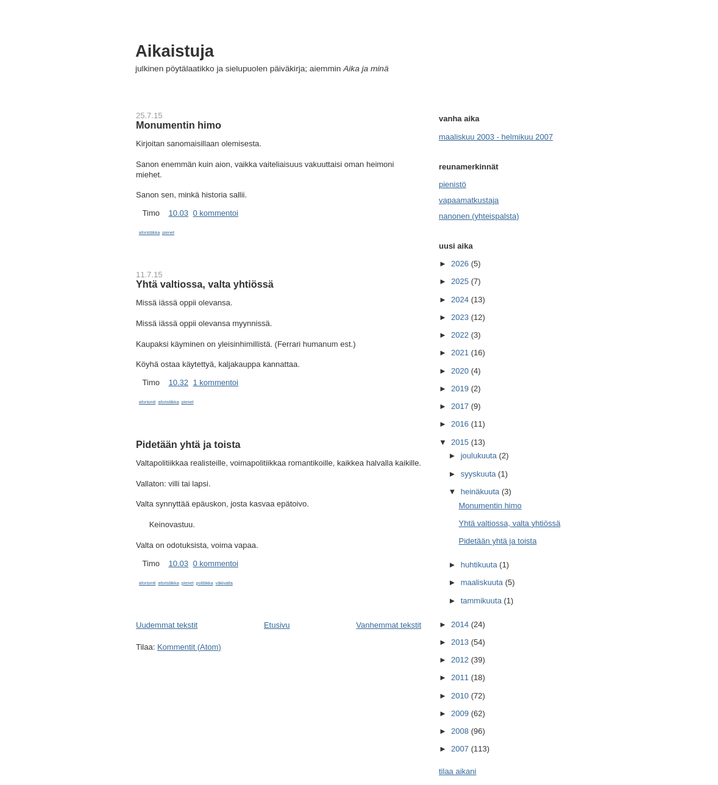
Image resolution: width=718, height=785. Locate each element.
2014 (461, 624)
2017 (461, 406)
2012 (461, 659)
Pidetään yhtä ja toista (188, 444)
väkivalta (224, 583)
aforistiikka (149, 232)
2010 (461, 695)
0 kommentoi (215, 213)
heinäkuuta (481, 491)
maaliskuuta (483, 582)
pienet (168, 232)
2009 (461, 713)
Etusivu (277, 625)
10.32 (178, 382)
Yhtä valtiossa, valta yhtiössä (205, 284)
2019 (461, 388)
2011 (461, 677)
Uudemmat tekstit (166, 625)
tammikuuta (482, 600)
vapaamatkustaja (469, 200)
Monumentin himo (178, 124)
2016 (461, 423)
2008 (461, 731)
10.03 (178, 213)
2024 (461, 299)
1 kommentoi (215, 382)
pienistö (452, 184)
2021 (461, 352)
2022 (461, 334)
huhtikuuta (480, 564)
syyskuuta (479, 473)
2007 (461, 748)
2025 (461, 281)
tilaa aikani (457, 771)
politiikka (204, 583)
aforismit (147, 402)
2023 (461, 317)
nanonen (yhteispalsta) (479, 216)
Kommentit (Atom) (189, 647)
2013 (461, 642)
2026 (461, 263)
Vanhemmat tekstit (388, 625)
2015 (461, 442)
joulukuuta (480, 455)
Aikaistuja (174, 50)
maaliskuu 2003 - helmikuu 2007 (496, 136)
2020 (461, 370)
